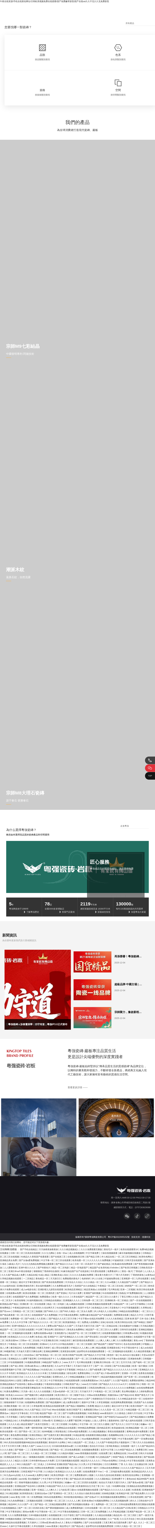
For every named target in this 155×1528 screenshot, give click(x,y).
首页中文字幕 (107, 1449)
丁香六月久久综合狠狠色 (142, 1442)
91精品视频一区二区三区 (138, 1409)
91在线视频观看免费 (66, 1307)
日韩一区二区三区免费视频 (94, 1511)
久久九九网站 (48, 1253)
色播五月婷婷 (43, 1348)
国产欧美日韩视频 (129, 1267)
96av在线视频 (58, 1409)
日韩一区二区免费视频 (32, 1497)
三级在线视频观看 (109, 1253)
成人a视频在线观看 (75, 1304)
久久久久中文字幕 (19, 1322)
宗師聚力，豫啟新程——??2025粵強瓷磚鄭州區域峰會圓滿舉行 (128, 1012)
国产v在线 (30, 1318)
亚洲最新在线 (113, 1348)
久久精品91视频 (66, 1453)
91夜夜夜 (136, 1490)
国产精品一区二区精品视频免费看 (51, 1504)
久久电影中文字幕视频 (65, 1369)
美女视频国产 (34, 1479)
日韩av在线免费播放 (97, 1395)
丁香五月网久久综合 (129, 1297)
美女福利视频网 (43, 1286)
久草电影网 (36, 1406)
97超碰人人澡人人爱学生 (95, 1420)
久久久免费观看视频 (17, 1515)
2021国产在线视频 (109, 1337)
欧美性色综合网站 (131, 1475)
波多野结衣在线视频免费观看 (91, 1351)
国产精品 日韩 (93, 1256)
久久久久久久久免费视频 (99, 1260)
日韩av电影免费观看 (77, 1431)
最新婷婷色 (114, 1420)
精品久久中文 (137, 1315)
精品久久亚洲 (21, 1460)
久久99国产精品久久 (125, 1449)
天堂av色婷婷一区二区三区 (65, 1391)
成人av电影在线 (29, 1289)
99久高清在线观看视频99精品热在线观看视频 (26, 1442)
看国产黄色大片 (142, 1395)
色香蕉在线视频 (146, 1373)
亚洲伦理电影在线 (40, 1449)
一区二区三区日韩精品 (127, 1256)
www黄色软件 (107, 1413)
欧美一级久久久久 (61, 1297)
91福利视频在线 (35, 1300)
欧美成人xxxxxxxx (15, 1395)
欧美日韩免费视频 (42, 1417)
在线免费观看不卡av (93, 1471)
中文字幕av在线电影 (117, 1358)
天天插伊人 (33, 1522)
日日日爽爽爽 (111, 1464)
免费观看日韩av (91, 1409)
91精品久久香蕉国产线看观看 (35, 1256)
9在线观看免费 (72, 1380)
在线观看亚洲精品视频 (96, 1435)
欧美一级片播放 (140, 1366)
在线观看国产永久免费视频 (26, 1297)
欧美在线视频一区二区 (34, 1293)
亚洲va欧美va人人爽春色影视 (39, 1366)
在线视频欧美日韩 (76, 1256)
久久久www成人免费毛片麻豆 (35, 1475)
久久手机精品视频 (117, 1511)
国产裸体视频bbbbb (55, 1508)
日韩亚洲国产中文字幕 (32, 1471)
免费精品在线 (120, 1453)
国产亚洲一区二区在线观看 (137, 1377)
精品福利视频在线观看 (112, 1377)
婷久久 (133, 1500)
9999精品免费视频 (87, 1428)
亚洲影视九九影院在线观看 (51, 1289)
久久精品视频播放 (97, 1431)
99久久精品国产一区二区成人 (82, 1442)
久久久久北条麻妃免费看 (82, 1275)
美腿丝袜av (113, 1395)
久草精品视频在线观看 (11, 1278)
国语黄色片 (60, 1329)
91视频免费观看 (33, 1362)
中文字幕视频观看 (130, 1307)
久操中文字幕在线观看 (19, 1526)
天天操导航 (5, 1490)
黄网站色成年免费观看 (137, 1431)
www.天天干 (69, 1362)
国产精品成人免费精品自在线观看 (60, 1428)
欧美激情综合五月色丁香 (88, 1486)
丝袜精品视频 (108, 1493)
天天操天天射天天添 (85, 1326)
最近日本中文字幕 (120, 1406)
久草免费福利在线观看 (29, 1420)
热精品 (122, 1293)
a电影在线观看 (47, 1395)
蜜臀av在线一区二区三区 (35, 1380)
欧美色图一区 (79, 1260)
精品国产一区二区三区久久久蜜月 (102, 1297)
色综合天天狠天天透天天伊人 (113, 1482)
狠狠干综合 (79, 1395)
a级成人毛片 (14, 1264)
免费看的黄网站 (137, 1380)
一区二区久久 (147, 1311)
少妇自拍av (29, 1355)
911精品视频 (12, 1493)
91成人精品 (44, 1275)
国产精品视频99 (54, 1402)
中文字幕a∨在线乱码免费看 (91, 1318)
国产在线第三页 (58, 1256)
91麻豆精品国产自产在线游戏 (75, 1271)
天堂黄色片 (114, 1307)
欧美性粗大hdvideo (110, 1267)
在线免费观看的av (90, 1380)
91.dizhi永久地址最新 (130, 1355)
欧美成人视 (41, 1337)
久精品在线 (31, 1275)
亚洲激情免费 (134, 1358)
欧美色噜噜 (20, 1300)
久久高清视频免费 (120, 1500)
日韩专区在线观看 (128, 1329)
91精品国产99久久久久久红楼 (60, 1486)
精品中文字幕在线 (19, 1413)
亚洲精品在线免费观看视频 (140, 1486)
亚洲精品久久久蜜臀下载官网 (22, 1358)
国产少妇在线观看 (93, 1522)
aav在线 (23, 1479)
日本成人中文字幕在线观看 (132, 1460)
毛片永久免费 (75, 1293)
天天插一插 (26, 1391)
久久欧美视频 (81, 1446)
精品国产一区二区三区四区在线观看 (17, 1329)
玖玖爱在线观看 (98, 1271)
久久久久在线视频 (42, 1391)
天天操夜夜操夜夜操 (49, 1249)
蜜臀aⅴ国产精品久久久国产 (61, 1326)
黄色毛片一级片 (111, 1249)
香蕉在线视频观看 (116, 1431)
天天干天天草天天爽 (11, 1446)
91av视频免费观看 (91, 1439)
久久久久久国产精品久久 (133, 1468)
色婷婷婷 (86, 1278)
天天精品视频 (146, 1326)
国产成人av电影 (77, 1457)
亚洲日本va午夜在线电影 (20, 1271)
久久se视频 (110, 1282)
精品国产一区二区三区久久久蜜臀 (102, 1329)
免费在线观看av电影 (43, 1333)
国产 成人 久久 (136, 1522)
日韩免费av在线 (131, 1333)
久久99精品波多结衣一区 (130, 1399)
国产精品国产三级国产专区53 (108, 1344)
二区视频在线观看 (34, 1500)
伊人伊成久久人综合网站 (106, 1311)
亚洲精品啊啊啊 (51, 1351)
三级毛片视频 (25, 1417)
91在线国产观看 (109, 1439)
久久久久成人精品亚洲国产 (21, 1424)
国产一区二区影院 (103, 1366)
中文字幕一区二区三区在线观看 (56, 1260)
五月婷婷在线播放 (57, 1373)
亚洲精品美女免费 (9, 1260)
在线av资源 (30, 1399)
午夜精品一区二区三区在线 (111, 1286)
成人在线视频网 (77, 1253)
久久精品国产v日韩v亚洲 (124, 1508)
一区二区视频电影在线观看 (19, 1333)
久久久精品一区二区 (94, 1282)
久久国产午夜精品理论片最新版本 (113, 1442)
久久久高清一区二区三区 (112, 1409)
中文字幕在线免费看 (69, 1315)
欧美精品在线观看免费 (54, 1406)
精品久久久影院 (102, 1406)
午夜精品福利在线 (21, 1307)
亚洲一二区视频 (128, 1289)
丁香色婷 (138, 1271)
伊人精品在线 (108, 1256)
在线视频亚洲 (55, 1515)
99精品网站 (18, 1428)
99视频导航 (9, 1351)
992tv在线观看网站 (53, 1497)
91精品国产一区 (121, 1304)
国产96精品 (139, 1322)
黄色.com (138, 1340)
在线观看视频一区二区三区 (69, 1468)
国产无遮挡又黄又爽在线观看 (58, 1435)
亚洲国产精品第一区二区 (139, 1511)
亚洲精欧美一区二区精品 (117, 1300)
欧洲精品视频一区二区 (137, 1428)
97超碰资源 (118, 1260)
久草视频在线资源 (133, 1457)
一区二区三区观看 (84, 1344)
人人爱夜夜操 (10, 1267)
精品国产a (94, 1267)
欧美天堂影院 (42, 1424)
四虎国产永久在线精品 (85, 1286)
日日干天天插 (132, 1424)
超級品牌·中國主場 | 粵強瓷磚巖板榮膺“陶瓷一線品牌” (128, 984)
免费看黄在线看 (121, 1315)
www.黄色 (15, 1497)
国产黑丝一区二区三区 (30, 1431)
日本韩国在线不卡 (46, 1358)
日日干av (46, 1409)
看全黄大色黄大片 (104, 1275)
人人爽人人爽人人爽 (106, 1340)
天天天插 (34, 1413)
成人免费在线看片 (72, 1402)
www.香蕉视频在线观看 (86, 1453)
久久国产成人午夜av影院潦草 (106, 1373)
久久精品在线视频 (103, 1515)
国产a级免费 (96, 1369)
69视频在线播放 (14, 1519)
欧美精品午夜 (123, 1493)
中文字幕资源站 (56, 1380)
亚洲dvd (44, 1344)
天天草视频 (11, 1417)
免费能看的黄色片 (71, 1278)
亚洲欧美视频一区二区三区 (17, 1406)
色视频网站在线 (116, 1435)
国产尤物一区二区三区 (19, 1453)
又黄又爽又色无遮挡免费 (115, 1522)
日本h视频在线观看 (38, 1515)
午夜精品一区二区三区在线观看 (23, 1344)
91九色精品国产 (103, 1457)
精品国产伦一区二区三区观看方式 (84, 1333)
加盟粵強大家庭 (138, 912)
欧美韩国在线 (26, 1493)
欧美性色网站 (145, 1256)
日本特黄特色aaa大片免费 (41, 1460)
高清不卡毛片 (84, 1307)
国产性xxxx (5, 1311)
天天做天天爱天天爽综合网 (29, 1351)
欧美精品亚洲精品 (74, 1289)
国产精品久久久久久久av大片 (113, 1384)
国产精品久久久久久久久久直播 (115, 1490)
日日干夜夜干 (93, 1377)
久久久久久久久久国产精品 (138, 1435)
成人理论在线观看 (60, 1348)
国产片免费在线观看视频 (75, 1413)
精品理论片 (65, 1526)
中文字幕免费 (92, 1253)
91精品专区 (65, 1340)
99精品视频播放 (77, 1377)
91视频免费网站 (102, 1500)
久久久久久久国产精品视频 (38, 1377)
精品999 (150, 1380)
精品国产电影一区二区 (50, 1413)
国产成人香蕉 (17, 1366)
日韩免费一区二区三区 (93, 1300)
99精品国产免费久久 (52, 1362)
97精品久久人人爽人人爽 (83, 1348)
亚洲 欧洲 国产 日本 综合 (137, 1318)
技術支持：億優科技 (140, 1237)
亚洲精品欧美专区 (13, 1457)
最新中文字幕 (88, 1402)
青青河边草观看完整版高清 (28, 1388)
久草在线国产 (78, 1297)
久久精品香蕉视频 (142, 1351)
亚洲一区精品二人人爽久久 (44, 1490)
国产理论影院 (92, 1337)
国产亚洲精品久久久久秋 (72, 1337)
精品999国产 (143, 1479)
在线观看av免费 (14, 1293)
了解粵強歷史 (32, 912)
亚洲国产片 (53, 1337)
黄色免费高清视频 (19, 1435)
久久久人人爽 (74, 1500)
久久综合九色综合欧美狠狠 (108, 1475)
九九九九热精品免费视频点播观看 (38, 1264)
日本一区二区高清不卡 (85, 1264)
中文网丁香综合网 (44, 1329)
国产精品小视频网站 (76, 1406)
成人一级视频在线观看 (34, 1457)
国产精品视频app (31, 1369)
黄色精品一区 (42, 1278)
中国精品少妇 (10, 1420)
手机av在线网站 (110, 1460)
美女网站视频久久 (130, 1391)
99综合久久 (82, 1369)
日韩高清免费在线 (97, 1388)
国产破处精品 (104, 1264)
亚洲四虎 (50, 1293)
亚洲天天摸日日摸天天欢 (12, 1377)
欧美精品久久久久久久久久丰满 (32, 1373)
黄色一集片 (127, 1271)
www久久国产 (84, 1399)
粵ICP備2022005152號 (119, 1237)
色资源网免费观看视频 (122, 1402)
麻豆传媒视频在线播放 (130, 1253)
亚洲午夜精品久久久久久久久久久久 (29, 1326)
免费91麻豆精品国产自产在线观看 (96, 1315)
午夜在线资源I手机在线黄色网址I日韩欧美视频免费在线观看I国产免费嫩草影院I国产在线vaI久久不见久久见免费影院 (54, 1)
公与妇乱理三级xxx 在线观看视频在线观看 (79, 1490)
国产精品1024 (127, 1395)
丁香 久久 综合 (126, 1464)
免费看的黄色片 (80, 1519)
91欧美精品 (93, 1413)
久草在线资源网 (136, 1497)
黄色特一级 (112, 1355)
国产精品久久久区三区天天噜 (63, 1318)
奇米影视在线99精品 (74, 1497)
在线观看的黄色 (16, 1409)
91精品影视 (78, 1435)
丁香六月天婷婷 (121, 1275)
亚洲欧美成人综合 (60, 1275)
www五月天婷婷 (90, 1384)
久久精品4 (49, 1471)
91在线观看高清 (110, 1293)
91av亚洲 (132, 1453)
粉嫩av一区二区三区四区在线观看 (81, 1482)
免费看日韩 (142, 1449)
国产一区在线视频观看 (141, 1300)
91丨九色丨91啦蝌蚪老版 (114, 1486)
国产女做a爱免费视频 (29, 1260)
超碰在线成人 (56, 1399)
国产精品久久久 (73, 1439)
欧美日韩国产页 (74, 1409)
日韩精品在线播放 (53, 1300)
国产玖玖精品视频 (122, 1366)
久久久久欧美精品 (115, 1318)
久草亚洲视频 (103, 1402)
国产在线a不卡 (92, 1497)
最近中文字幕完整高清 (30, 1282)
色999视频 (47, 1431)
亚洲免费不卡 (118, 1479)
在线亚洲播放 (125, 1337)
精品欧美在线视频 (98, 1519)
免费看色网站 (84, 1373)
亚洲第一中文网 (129, 1373)
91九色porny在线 (12, 1475)
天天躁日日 (55, 1278)
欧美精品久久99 (100, 1307)
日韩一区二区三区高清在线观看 (25, 1253)
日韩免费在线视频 (21, 1490)
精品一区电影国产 (80, 1267)
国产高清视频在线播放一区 (81, 1504)
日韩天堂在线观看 (134, 1260)
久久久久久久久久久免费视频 (121, 1388)
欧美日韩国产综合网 (73, 1355)
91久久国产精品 (33, 1409)
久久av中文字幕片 (63, 1366)
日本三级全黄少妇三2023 (59, 1519)
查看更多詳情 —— (78, 1087)
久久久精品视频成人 (69, 1249)
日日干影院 (68, 1515)
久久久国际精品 (103, 1479)
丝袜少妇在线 (107, 1322)
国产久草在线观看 (84, 1515)
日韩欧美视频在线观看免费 (99, 1304)
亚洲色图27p (60, 1333)
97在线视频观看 (16, 1362)
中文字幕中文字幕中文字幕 (55, 1479)
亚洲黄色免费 (17, 1399)
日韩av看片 (47, 1420)
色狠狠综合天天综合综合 (104, 1399)
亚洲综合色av (41, 1493)
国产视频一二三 (22, 1449)
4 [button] (125, 896)
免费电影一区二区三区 (106, 1504)
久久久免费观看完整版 (92, 1249)
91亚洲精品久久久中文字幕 (55, 1388)
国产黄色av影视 (136, 1482)
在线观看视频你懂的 (112, 1333)
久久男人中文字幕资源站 (91, 1464)
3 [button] (120, 896)
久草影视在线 (59, 1431)
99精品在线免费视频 (129, 1311)
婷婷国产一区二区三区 (136, 1286)
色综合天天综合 (97, 1446)
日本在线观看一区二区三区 (98, 1508)
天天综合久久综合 (74, 1282)
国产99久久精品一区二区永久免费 (76, 1311)
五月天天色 (126, 1362)
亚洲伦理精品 (36, 1435)
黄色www (131, 1479)
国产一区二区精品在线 (107, 1326)
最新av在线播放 (35, 1384)
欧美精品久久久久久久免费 (21, 1337)
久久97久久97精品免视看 (61, 1344)
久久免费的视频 (124, 1340)
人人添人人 (149, 1271)
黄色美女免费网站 (76, 1329)
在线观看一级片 (128, 1446)
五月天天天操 (58, 1417)
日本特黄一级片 (91, 1468)
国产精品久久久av (64, 1264)
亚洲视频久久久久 (72, 1300)
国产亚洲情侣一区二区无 (61, 1493)
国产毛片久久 (118, 1424)
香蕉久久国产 (29, 1446)
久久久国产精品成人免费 (13, 1275)
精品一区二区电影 (61, 1267)
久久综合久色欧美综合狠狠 (88, 1493)
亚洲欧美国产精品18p (67, 1464)
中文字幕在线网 (126, 1439)
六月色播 (90, 1457)
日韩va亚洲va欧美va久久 (52, 1522)
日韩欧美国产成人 (72, 1384)
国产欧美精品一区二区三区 (49, 1355)
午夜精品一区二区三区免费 (107, 1391)
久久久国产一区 (25, 1504)
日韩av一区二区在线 (30, 1340)
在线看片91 (134, 1384)
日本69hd (50, 1464)
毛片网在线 (113, 1289)
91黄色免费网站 (12, 1391)
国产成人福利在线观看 (132, 1420)
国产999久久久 (51, 1311)
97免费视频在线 (135, 1293)
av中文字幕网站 (138, 1304)
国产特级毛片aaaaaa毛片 (116, 1417)
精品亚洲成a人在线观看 (95, 1289)
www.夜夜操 (52, 1526)
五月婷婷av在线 (26, 1468)
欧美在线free (12, 1340)
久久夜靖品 (120, 1413)
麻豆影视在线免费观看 (84, 1340)
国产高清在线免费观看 (53, 1282)
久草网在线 (146, 1307)
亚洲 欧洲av (87, 1500)
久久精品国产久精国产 (128, 1282)
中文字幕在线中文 (130, 1348)
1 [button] (111, 896)
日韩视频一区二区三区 (55, 1500)
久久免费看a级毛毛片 (62, 1286)
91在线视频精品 (9, 1508)
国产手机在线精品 (29, 1249)
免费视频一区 (17, 1318)
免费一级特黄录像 (34, 1428)
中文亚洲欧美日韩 (50, 1340)
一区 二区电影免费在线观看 (117, 1471)
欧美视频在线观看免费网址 (114, 1497)
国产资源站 (62, 1293)
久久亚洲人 (42, 1318)
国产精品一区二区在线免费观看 (65, 1449)
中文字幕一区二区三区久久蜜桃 (95, 1424)
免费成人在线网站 (90, 1322)
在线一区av (62, 1253)
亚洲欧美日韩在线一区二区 (106, 1362)
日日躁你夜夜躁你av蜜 (63, 1446)
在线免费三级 (105, 1453)
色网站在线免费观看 (45, 1468)
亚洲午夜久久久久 (27, 1267)
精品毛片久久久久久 (91, 1460)
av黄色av (149, 1275)
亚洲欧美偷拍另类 (25, 1286)
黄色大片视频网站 (74, 1522)
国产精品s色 (78, 1526)
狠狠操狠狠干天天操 (14, 1402)
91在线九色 (47, 1369)
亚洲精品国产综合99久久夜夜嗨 (30, 1486)
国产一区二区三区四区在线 (31, 1508)
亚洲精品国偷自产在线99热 (13, 1384)
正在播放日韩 (141, 1464)
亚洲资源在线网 (68, 1351)
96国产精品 (118, 1457)
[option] (77, 867)
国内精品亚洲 (103, 1428)
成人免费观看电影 (75, 1508)
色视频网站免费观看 (35, 1402)
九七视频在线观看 (65, 1358)
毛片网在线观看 (84, 1362)
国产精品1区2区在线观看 (82, 1479)
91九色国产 (105, 1380)
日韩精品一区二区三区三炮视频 (28, 1311)
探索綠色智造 (104, 912)
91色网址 (73, 1424)
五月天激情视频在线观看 (68, 1460)
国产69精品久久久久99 (34, 1519)
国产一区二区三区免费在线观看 (90, 1358)
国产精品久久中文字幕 (95, 1355)
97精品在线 (18, 1439)
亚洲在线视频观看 (78, 1388)
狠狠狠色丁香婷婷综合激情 (47, 1271)
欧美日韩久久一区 (64, 1395)
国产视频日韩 (31, 1395)
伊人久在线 (97, 1278)
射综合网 (71, 1373)
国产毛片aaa (70, 1399)
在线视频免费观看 (90, 1449)
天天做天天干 (86, 1391)
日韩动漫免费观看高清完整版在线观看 (137, 1504)
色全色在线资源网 (132, 1344)
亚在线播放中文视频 (129, 1326)
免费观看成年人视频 (84, 1475)
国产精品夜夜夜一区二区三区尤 (15, 1315)
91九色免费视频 (16, 1500)
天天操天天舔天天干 (83, 1366)
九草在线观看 (142, 1278)
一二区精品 (28, 1278)
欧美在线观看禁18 (129, 1249)
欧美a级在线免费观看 (122, 1264)
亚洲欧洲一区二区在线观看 (33, 1304)
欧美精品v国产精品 (9, 1304)
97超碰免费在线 (112, 1278)
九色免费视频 (29, 1348)
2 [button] (116, 896)
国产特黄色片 (44, 1267)
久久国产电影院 (120, 1380)
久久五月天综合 (127, 1519)
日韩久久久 (43, 1399)
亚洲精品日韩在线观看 (57, 1457)
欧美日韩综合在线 (124, 1322)
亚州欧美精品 (113, 1446)
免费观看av (45, 1297)
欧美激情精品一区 (72, 1322)
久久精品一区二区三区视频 (44, 1453)
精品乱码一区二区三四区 (125, 1515)
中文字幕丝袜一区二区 (46, 1511)
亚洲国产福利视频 (92, 1293)
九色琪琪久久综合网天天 (43, 1307)
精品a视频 (101, 1348)
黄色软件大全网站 (57, 1442)
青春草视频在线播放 (29, 1482)
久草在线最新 (38, 1526)
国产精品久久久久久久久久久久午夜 (120, 1369)
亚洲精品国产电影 (94, 1417)
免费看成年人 (114, 1271)
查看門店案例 (68, 912)
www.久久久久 (43, 1446)
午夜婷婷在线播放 (53, 1384)
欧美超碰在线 (118, 1428)
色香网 (90, 1406)
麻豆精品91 (15, 1348)
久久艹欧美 (113, 1519)
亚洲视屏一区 (128, 1278)
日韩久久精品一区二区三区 (128, 1526)
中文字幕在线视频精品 (69, 1511)
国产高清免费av (56, 1439)
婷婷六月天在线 (135, 1413)
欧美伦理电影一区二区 (62, 1475)
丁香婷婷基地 (137, 1275)
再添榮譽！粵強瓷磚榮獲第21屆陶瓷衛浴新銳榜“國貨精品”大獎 (128, 956)
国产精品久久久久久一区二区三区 (45, 1322)
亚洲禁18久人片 (60, 1377)
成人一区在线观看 (75, 1417)
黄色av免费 (28, 1511)
